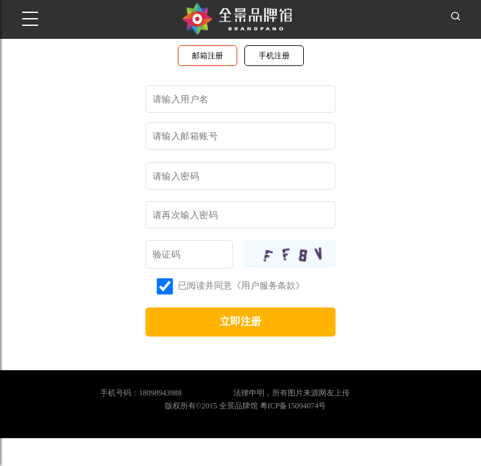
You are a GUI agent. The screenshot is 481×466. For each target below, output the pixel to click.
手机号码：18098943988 (141, 392)
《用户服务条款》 (268, 286)
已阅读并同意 (193, 286)
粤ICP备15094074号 (293, 405)
